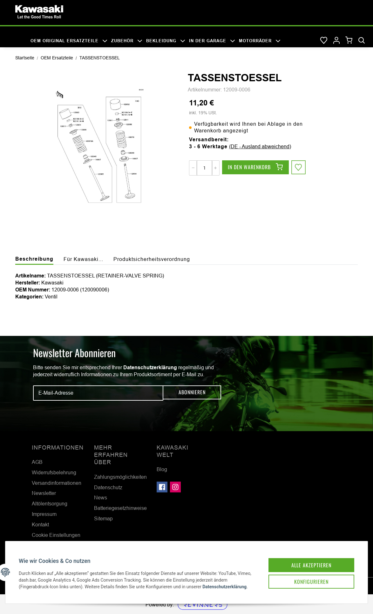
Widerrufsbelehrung (54, 472)
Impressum (44, 514)
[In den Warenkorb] (255, 168)
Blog (162, 469)
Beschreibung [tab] (34, 259)
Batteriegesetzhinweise (120, 508)
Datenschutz (108, 487)
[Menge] (204, 168)
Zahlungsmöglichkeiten (120, 477)
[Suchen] (361, 41)
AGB (37, 462)
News (100, 497)
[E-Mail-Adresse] (98, 393)
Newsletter (44, 493)
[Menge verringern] (193, 168)
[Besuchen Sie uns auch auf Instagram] (175, 487)
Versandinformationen (56, 483)
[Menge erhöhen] (215, 168)
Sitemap (103, 518)
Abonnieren (192, 393)
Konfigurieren (305, 573)
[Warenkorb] (349, 40)
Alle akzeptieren (306, 555)
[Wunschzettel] (324, 41)
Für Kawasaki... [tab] (83, 259)
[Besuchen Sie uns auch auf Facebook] (162, 487)
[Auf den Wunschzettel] (299, 168)
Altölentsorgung (49, 503)
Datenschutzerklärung (150, 367)
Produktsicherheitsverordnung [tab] (151, 259)
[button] (336, 41)
